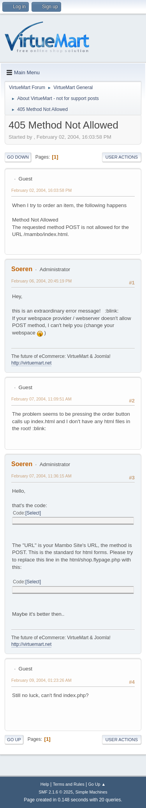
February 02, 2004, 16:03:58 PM (41, 190)
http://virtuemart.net (31, 363)
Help (44, 784)
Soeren (21, 269)
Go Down (18, 157)
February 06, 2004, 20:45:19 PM (41, 281)
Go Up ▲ (97, 784)
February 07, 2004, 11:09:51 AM (41, 399)
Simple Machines (91, 792)
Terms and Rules (68, 784)
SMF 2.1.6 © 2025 (56, 792)
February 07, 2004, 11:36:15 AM (41, 476)
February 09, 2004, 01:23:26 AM (41, 680)
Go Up (14, 739)
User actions (122, 157)
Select (32, 513)
